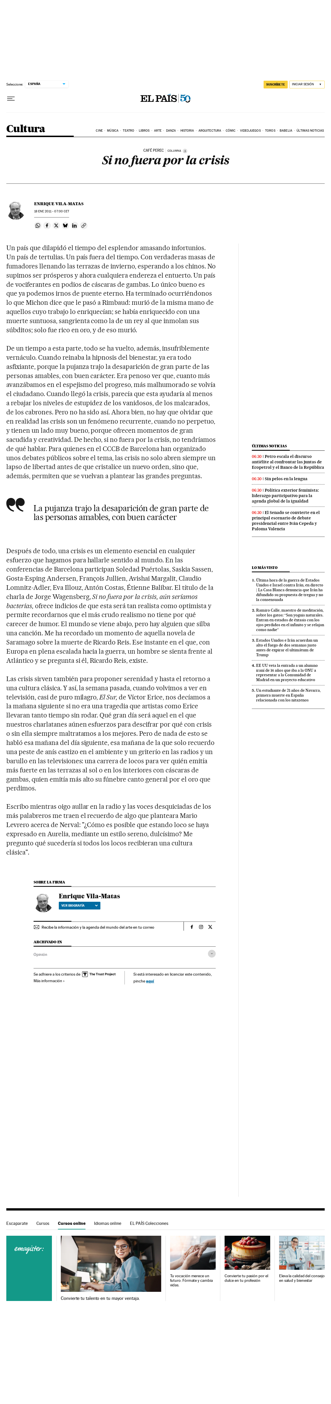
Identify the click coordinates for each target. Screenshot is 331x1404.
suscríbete (275, 84)
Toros (270, 131)
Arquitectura (209, 131)
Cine (99, 131)
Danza (171, 131)
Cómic (231, 131)
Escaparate (17, 1223)
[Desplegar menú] (10, 98)
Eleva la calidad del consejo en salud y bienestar (302, 1278)
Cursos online (71, 1223)
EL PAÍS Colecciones (149, 1223)
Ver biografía (79, 905)
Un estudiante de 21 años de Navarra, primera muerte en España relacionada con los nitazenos (288, 695)
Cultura (25, 129)
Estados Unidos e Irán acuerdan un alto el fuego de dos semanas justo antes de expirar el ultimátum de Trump (287, 647)
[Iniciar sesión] (307, 84)
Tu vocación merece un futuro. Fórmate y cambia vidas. (191, 1280)
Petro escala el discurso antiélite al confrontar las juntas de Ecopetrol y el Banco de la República (288, 462)
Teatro (128, 131)
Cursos (42, 1223)
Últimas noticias (310, 131)
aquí (150, 980)
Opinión (40, 954)
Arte (157, 131)
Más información (49, 980)
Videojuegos (250, 131)
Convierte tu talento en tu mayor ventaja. (100, 1298)
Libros (144, 131)
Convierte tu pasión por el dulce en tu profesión (246, 1278)
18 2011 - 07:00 (51, 211)
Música (112, 131)
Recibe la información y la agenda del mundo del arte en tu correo (98, 927)
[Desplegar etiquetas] (212, 954)
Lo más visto (265, 567)
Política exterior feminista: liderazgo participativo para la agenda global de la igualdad (285, 496)
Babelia (286, 131)
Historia (187, 131)
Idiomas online (107, 1223)
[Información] (185, 151)
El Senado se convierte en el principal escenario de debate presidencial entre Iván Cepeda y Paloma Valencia (286, 520)
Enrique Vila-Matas (58, 203)
